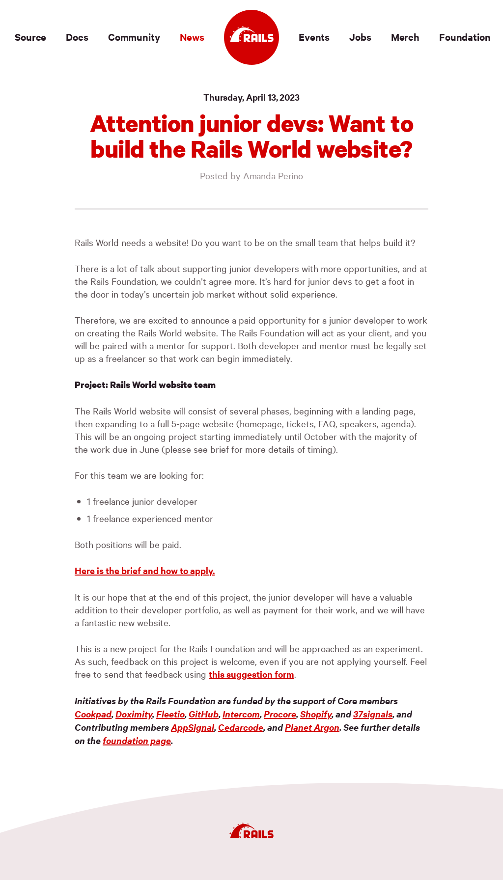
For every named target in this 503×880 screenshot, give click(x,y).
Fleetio (170, 714)
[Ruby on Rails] (251, 37)
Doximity (133, 714)
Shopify (316, 714)
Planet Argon (312, 727)
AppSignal (192, 727)
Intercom (241, 714)
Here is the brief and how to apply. (145, 570)
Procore (280, 714)
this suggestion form (251, 674)
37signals (372, 714)
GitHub (204, 714)
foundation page (137, 740)
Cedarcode (240, 727)
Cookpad (93, 714)
